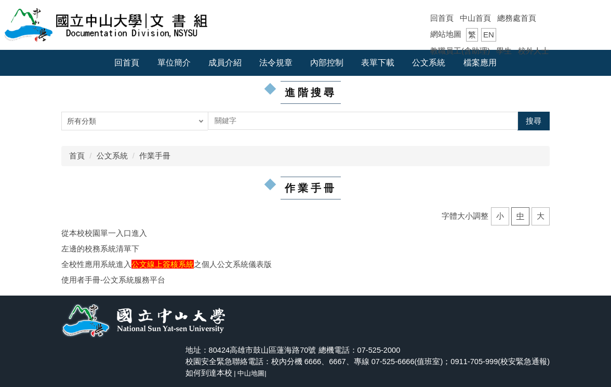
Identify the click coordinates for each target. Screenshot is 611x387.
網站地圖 (445, 34)
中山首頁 (475, 18)
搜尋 (533, 120)
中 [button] (520, 215)
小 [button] (500, 215)
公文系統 (112, 155)
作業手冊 (154, 155)
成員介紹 (225, 62)
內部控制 (326, 62)
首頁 (77, 155)
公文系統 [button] (428, 62)
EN (488, 34)
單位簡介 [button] (174, 62)
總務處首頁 (516, 18)
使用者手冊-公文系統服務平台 (113, 279)
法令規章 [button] (276, 62)
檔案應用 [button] (480, 62)
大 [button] (540, 215)
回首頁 (442, 18)
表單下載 (377, 62)
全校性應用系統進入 (96, 264)
